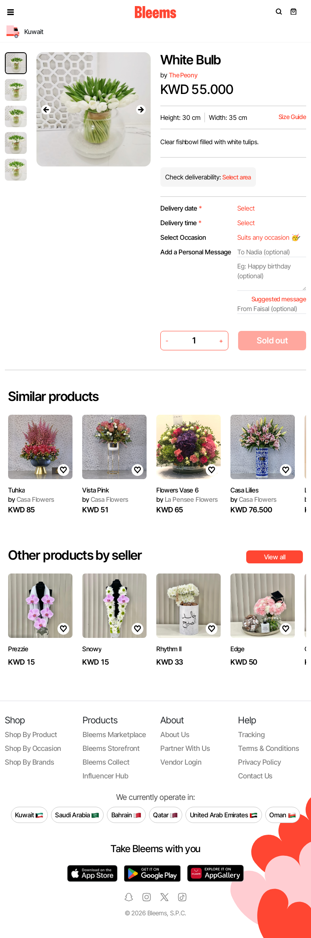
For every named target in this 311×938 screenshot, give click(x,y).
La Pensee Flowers (187, 499)
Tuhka (16, 490)
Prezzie (18, 649)
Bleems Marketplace (114, 734)
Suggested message (278, 299)
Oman (282, 814)
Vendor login (181, 762)
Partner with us (185, 748)
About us (175, 734)
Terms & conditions (268, 748)
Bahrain (126, 814)
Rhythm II (169, 649)
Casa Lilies (244, 490)
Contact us (255, 776)
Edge (237, 649)
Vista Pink (95, 490)
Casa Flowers (31, 499)
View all (274, 557)
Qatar (165, 814)
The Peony (183, 75)
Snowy (91, 649)
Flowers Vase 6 (177, 490)
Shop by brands (29, 762)
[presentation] (46, 109)
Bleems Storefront (111, 748)
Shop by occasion (33, 748)
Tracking (251, 734)
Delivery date (181, 208)
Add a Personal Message (195, 252)
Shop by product (31, 734)
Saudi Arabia (77, 814)
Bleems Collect (106, 762)
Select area (236, 177)
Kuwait (29, 814)
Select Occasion (183, 237)
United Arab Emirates (224, 814)
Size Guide (292, 117)
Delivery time (181, 223)
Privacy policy (259, 762)
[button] (10, 12)
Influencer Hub (105, 776)
